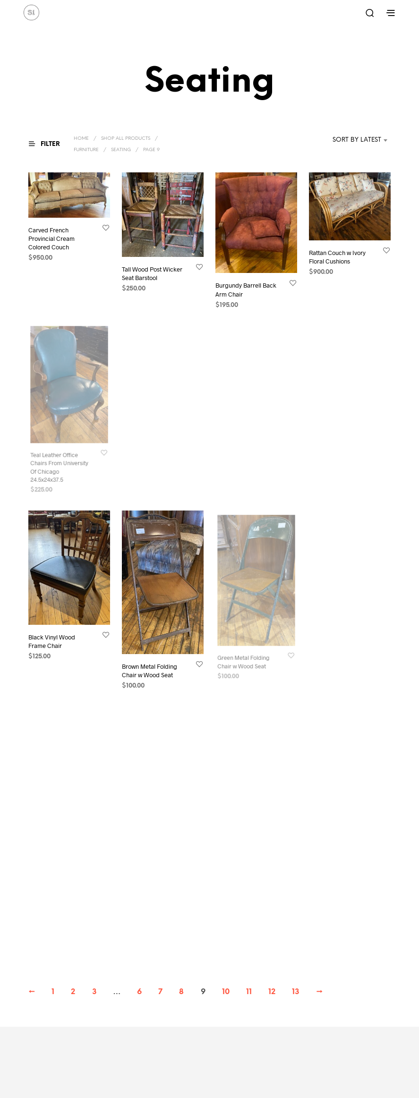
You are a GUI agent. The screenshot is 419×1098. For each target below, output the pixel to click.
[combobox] (343, 140)
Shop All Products (125, 138)
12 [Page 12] (271, 992)
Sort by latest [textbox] (357, 140)
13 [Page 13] (295, 992)
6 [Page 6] (139, 992)
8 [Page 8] (181, 992)
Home (81, 138)
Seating (121, 150)
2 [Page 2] (73, 992)
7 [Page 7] (160, 992)
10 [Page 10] (226, 992)
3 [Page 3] (94, 992)
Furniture (86, 150)
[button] (50, 144)
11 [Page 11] (249, 992)
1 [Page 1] (52, 992)
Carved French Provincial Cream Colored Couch (51, 238)
